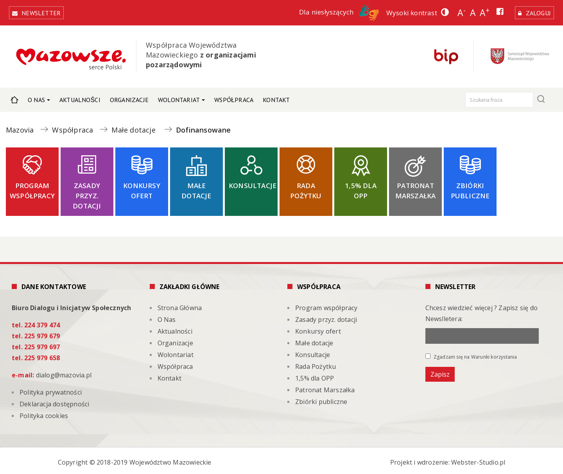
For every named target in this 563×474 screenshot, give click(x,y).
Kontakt (276, 97)
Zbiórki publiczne (470, 187)
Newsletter (43, 10)
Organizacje (129, 97)
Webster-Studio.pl (478, 459)
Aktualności (79, 97)
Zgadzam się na (471, 353)
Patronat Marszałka (415, 187)
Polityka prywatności (51, 389)
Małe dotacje (196, 187)
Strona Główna (14, 97)
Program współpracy (32, 187)
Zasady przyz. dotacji (87, 192)
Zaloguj (536, 11)
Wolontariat (179, 97)
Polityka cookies (44, 412)
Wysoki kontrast (407, 11)
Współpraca (233, 97)
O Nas (36, 97)
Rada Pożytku (305, 187)
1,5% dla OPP (361, 187)
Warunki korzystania (494, 353)
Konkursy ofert (141, 187)
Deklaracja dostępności (54, 401)
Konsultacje (252, 182)
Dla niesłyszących (335, 10)
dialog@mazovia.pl (63, 372)
